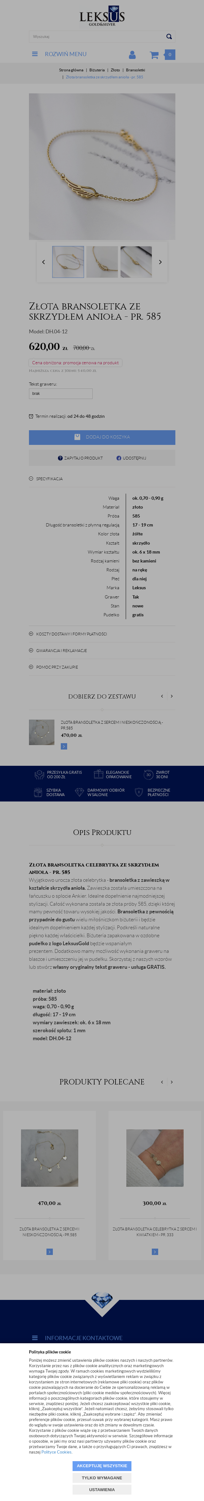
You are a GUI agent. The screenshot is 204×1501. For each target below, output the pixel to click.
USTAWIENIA (102, 1489)
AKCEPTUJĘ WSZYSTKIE (102, 1465)
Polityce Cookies (56, 1452)
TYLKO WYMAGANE (102, 1478)
